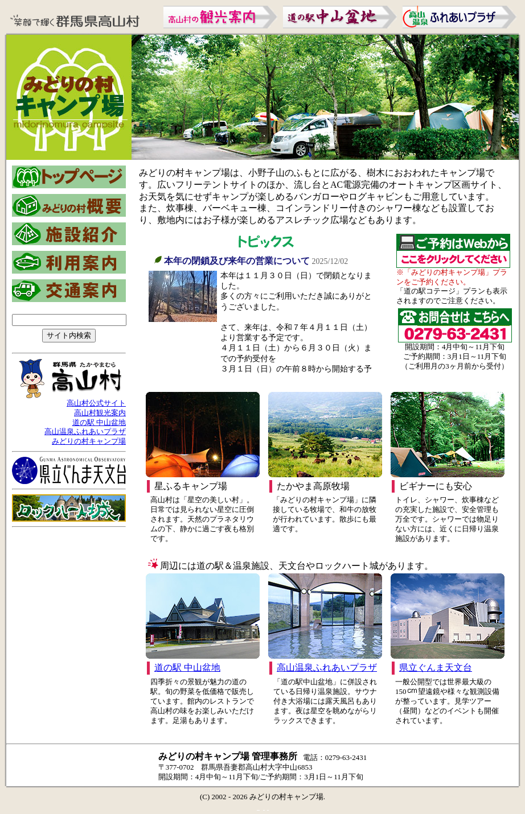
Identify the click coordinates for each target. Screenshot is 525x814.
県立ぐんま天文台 (435, 667)
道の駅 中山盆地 (99, 422)
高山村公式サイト (96, 403)
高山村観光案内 (100, 412)
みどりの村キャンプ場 (89, 441)
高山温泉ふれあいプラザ (85, 431)
